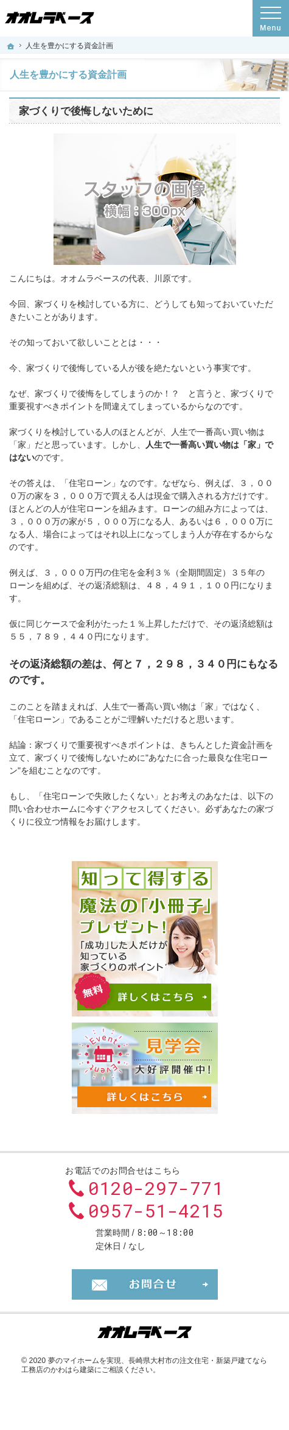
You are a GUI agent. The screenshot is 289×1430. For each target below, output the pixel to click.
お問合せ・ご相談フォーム (145, 1284)
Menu (270, 18)
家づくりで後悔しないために (86, 111)
